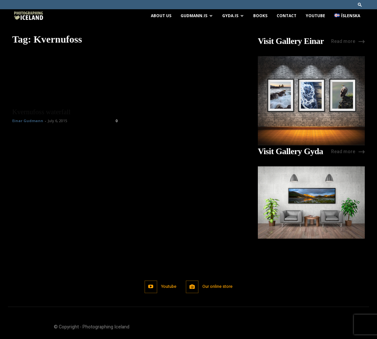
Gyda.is (233, 15)
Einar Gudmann (27, 120)
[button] (360, 4)
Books (260, 15)
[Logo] (28, 16)
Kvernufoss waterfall (41, 112)
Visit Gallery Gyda (290, 151)
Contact (286, 15)
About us (161, 15)
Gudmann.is (197, 15)
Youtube (315, 15)
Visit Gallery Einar (291, 41)
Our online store (218, 287)
